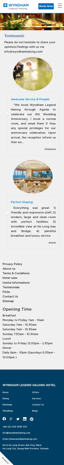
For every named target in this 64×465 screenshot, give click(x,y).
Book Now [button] (46, 6)
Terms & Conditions (16, 273)
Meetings (7, 404)
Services (36, 398)
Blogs (35, 410)
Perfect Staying (22, 202)
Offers (35, 392)
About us (9, 268)
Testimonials (11, 287)
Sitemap (8, 301)
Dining (6, 398)
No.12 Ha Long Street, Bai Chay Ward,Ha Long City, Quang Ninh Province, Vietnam (26, 446)
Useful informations (16, 282)
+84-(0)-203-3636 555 (15, 426)
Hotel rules (10, 277)
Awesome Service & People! (30, 99)
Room (6, 392)
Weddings (8, 410)
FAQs (6, 291)
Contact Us (10, 296)
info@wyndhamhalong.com (16, 432)
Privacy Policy (12, 264)
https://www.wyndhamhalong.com (20, 438)
